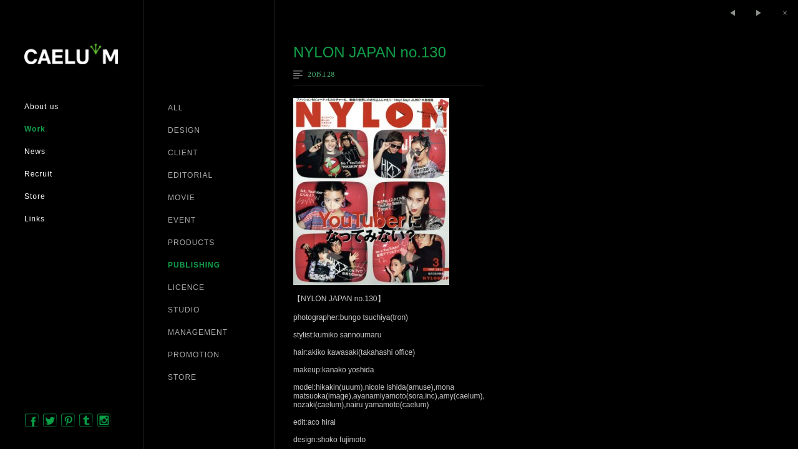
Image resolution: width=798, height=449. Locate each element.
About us (41, 106)
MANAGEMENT (198, 332)
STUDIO (184, 310)
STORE (182, 377)
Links (34, 219)
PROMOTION (194, 354)
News (35, 151)
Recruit (38, 174)
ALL (175, 108)
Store (35, 196)
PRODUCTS (191, 242)
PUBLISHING (194, 265)
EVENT (182, 220)
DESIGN (184, 130)
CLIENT (183, 152)
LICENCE (186, 287)
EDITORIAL (190, 175)
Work (35, 129)
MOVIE (181, 197)
